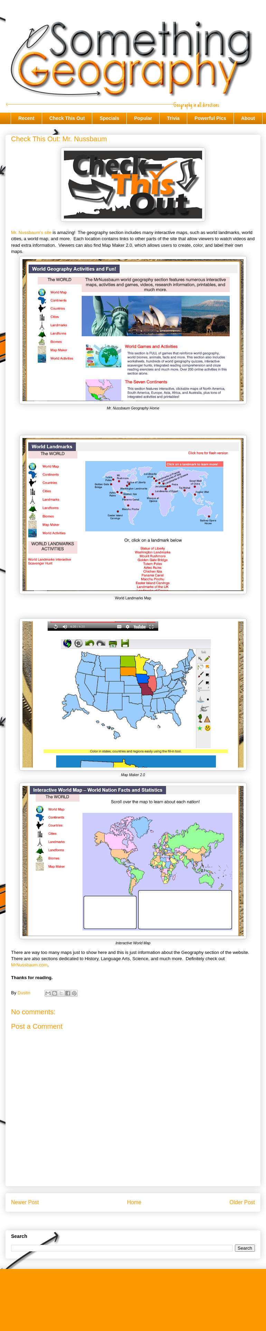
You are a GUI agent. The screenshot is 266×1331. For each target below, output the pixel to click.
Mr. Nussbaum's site (31, 232)
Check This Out (67, 118)
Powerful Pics (210, 118)
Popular (143, 118)
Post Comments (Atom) (146, 1220)
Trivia (173, 118)
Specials (109, 118)
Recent (26, 118)
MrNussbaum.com (29, 964)
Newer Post (25, 1202)
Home (134, 1202)
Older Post (242, 1202)
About (248, 118)
